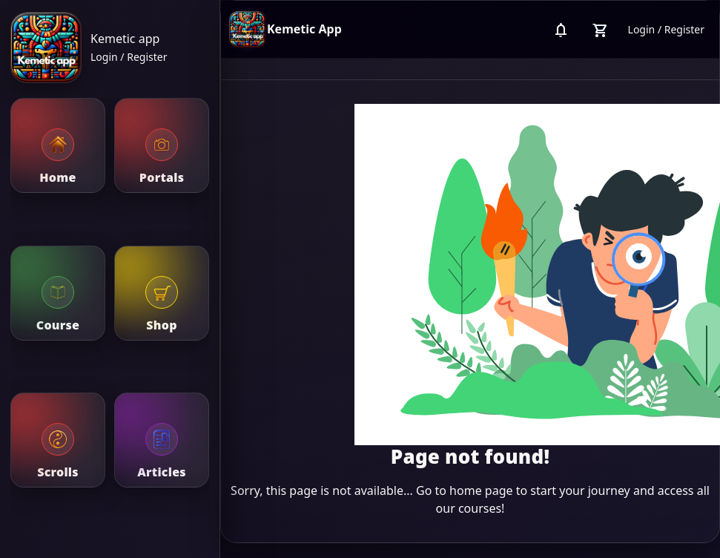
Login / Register (128, 57)
